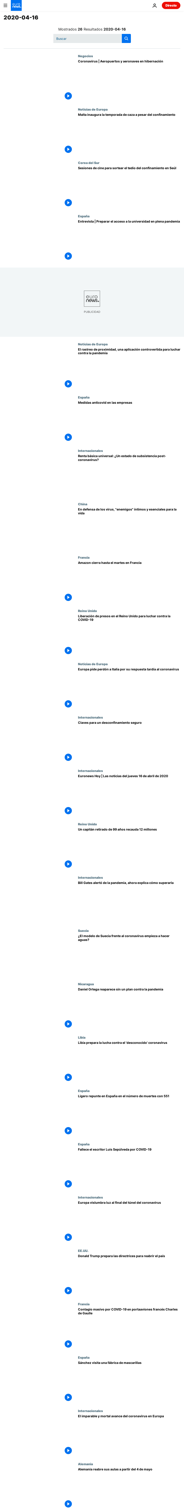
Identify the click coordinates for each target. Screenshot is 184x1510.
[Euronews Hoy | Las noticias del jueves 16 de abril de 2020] (129, 795)
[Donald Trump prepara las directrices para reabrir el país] (129, 1275)
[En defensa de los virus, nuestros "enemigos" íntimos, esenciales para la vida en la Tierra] (129, 529)
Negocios (85, 56)
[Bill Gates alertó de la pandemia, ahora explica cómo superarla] (129, 902)
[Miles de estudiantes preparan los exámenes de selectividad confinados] (129, 241)
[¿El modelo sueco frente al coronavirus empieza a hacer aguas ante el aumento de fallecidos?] (129, 955)
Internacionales (90, 450)
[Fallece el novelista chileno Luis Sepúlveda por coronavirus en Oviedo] (129, 1169)
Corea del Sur (88, 162)
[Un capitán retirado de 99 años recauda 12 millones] (129, 849)
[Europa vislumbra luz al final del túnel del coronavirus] (129, 1222)
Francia (84, 557)
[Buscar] (92, 38)
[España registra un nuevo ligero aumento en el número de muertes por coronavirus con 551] (129, 1115)
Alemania (85, 1464)
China (82, 504)
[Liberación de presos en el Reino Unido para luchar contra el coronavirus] (129, 635)
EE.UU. (83, 1250)
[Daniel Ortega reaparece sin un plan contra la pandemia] (129, 1009)
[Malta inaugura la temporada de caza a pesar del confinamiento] (129, 134)
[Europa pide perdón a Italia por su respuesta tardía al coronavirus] (129, 688)
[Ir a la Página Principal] (16, 5)
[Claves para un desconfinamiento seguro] (129, 742)
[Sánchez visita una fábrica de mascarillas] (129, 1382)
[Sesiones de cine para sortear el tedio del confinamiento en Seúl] (129, 187)
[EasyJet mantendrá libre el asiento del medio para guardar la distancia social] (129, 80)
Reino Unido (87, 611)
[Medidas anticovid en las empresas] (129, 422)
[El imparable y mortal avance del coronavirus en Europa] (129, 1435)
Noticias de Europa (93, 109)
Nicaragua (86, 984)
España (84, 216)
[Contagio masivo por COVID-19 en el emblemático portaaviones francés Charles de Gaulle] (129, 1329)
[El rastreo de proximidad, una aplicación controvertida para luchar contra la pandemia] (129, 369)
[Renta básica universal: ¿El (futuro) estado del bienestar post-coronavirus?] (129, 475)
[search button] (126, 38)
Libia (81, 1037)
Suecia (83, 930)
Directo (171, 5)
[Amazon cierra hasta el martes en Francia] (129, 582)
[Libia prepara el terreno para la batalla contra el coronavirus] (129, 1062)
